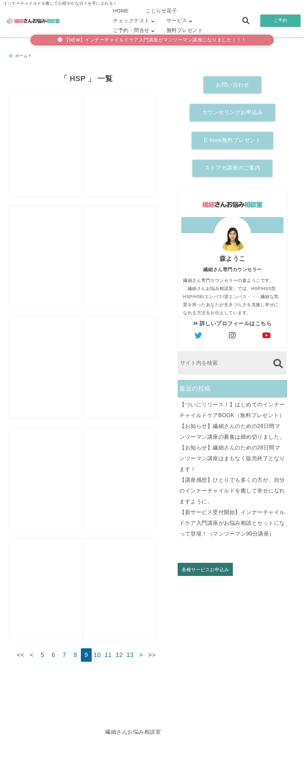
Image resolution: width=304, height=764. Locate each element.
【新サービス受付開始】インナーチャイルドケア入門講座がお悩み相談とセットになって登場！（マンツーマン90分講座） (232, 521)
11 (108, 680)
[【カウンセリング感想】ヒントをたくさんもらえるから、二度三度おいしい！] (125, 474)
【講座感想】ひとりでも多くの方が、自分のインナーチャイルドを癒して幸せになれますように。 (232, 488)
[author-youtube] (266, 333)
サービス (176, 20)
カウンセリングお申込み (232, 110)
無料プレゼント (184, 30)
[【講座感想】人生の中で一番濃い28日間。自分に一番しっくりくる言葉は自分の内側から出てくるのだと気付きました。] (47, 242)
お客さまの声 (196, 748)
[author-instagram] (232, 333)
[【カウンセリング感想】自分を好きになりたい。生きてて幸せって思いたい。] (47, 125)
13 (129, 680)
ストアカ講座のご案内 (232, 166)
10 (97, 680)
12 (119, 680)
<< (20, 680)
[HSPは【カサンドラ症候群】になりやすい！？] (125, 125)
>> (152, 680)
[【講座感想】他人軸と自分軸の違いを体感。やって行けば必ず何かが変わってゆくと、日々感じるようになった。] (47, 358)
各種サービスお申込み (205, 567)
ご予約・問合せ (131, 30)
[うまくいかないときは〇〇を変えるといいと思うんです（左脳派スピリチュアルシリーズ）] (125, 358)
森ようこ (232, 256)
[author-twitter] (198, 333)
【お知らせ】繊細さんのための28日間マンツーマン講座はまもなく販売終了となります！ (232, 456)
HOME (121, 10)
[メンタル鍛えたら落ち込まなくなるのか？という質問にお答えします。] (47, 474)
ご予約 (280, 20)
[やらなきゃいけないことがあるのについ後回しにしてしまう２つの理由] (47, 590)
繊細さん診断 (108, 748)
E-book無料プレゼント (232, 138)
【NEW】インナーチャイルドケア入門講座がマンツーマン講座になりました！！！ (152, 39)
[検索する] (277, 361)
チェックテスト (131, 20)
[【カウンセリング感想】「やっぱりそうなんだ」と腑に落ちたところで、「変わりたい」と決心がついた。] (125, 242)
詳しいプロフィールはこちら (232, 321)
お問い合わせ (232, 82)
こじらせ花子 (161, 10)
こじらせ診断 (152, 748)
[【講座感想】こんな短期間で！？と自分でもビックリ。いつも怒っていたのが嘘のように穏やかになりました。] (125, 590)
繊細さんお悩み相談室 (133, 757)
